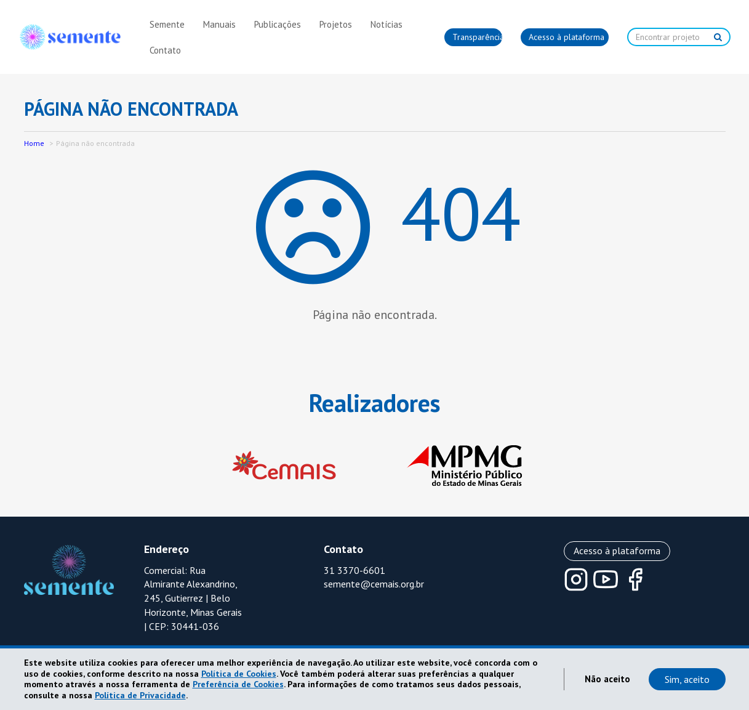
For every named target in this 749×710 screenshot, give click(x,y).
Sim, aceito (687, 679)
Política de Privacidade (140, 695)
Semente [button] (167, 24)
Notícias (386, 24)
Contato (165, 50)
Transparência (477, 36)
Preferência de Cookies (238, 684)
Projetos (335, 24)
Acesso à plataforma (566, 36)
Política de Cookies (238, 673)
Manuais (219, 24)
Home (34, 143)
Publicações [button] (277, 24)
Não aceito (607, 679)
